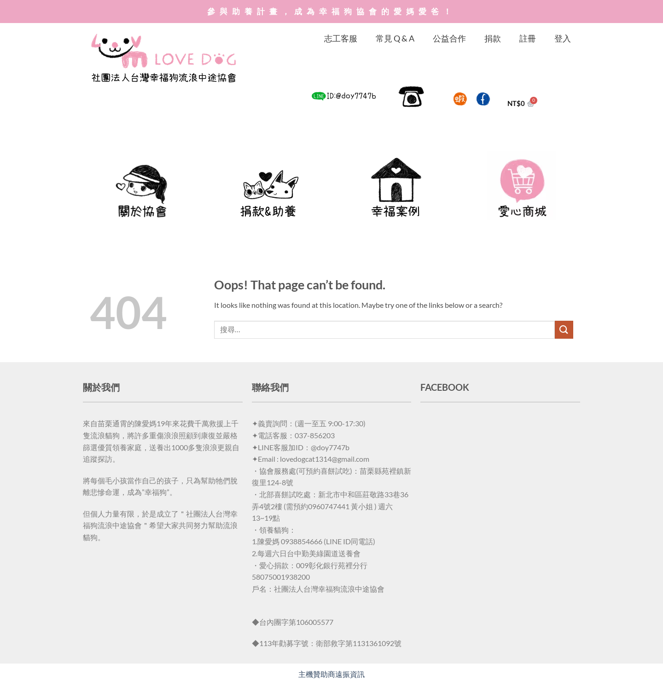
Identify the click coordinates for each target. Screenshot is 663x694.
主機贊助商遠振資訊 (331, 674)
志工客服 (340, 38)
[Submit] (564, 330)
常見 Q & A (395, 38)
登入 (562, 38)
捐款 (492, 38)
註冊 (527, 38)
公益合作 (449, 38)
